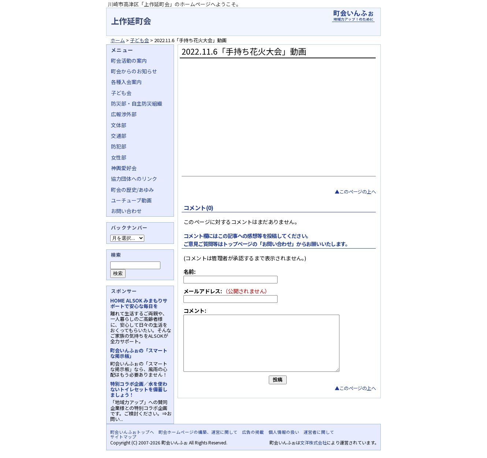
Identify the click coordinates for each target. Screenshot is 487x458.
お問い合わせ (126, 211)
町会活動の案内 (129, 60)
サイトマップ (123, 437)
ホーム (118, 40)
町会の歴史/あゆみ (132, 189)
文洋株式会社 (313, 442)
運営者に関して (319, 432)
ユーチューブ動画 (131, 200)
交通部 (118, 135)
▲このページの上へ (355, 191)
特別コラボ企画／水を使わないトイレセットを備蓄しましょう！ (138, 389)
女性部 (118, 157)
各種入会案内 (126, 81)
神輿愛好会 (124, 168)
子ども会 (139, 40)
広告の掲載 (253, 432)
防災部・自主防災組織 (136, 103)
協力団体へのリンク (134, 178)
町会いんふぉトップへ (132, 432)
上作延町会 (131, 20)
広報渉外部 (124, 114)
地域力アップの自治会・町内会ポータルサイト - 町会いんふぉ (353, 16)
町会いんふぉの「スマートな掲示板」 (138, 353)
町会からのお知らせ (134, 71)
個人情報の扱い (283, 432)
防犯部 (118, 146)
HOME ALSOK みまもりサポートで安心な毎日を (138, 303)
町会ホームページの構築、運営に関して (198, 432)
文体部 (118, 125)
